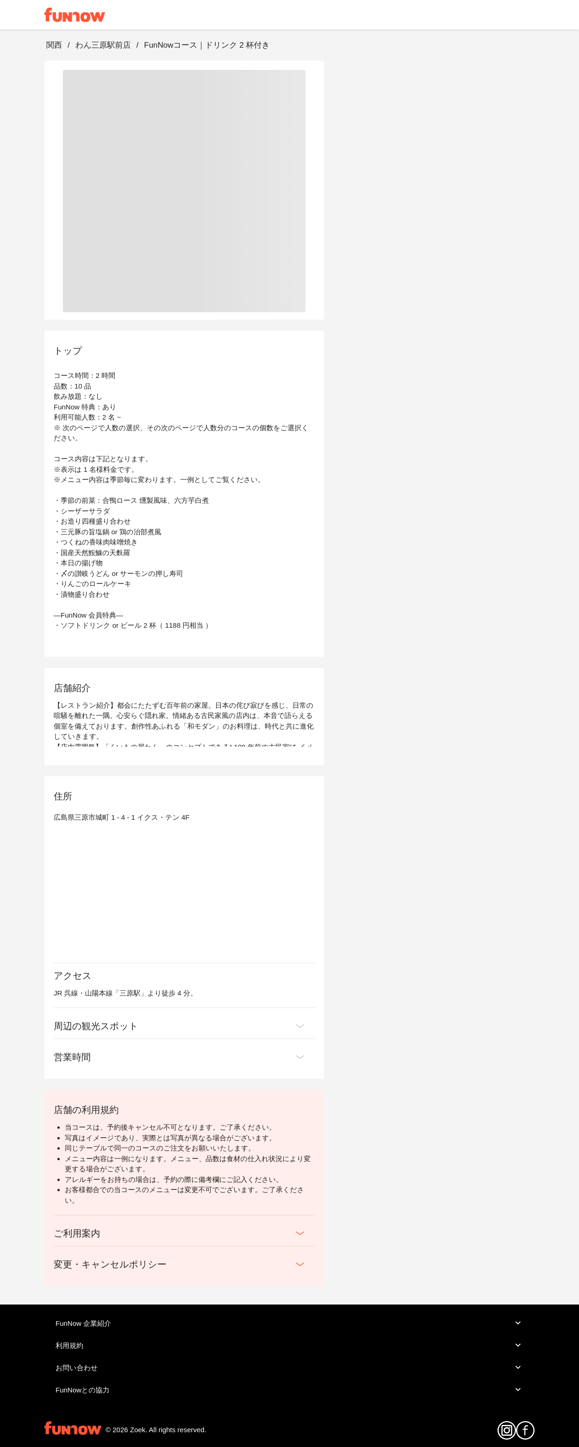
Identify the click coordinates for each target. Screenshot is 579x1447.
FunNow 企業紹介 (289, 1323)
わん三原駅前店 (103, 45)
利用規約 (289, 1345)
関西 (54, 45)
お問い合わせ (289, 1367)
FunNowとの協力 (289, 1390)
